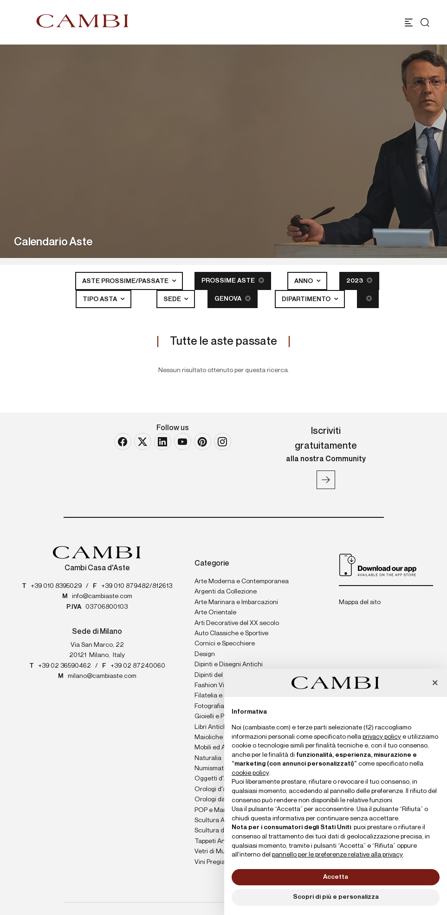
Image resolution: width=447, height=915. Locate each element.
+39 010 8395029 (56, 586)
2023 (359, 280)
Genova (232, 298)
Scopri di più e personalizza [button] (336, 897)
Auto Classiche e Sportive (231, 633)
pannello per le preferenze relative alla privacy (337, 854)
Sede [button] (172, 299)
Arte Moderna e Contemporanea (241, 581)
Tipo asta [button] (100, 299)
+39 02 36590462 (64, 666)
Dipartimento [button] (307, 299)
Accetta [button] (335, 877)
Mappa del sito (360, 602)
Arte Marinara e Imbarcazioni (236, 602)
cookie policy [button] (250, 773)
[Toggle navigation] (409, 22)
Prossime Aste (232, 280)
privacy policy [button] (382, 737)
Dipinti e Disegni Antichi (228, 664)
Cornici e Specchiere (224, 643)
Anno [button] (304, 281)
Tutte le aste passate (223, 341)
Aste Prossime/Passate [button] (126, 281)
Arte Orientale (215, 612)
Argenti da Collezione (225, 591)
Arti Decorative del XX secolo (236, 623)
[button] (435, 683)
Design (204, 654)
